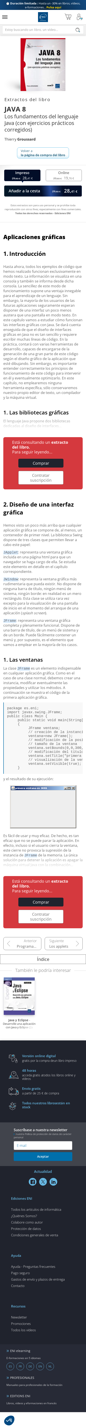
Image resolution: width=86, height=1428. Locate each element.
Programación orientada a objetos (29, 962)
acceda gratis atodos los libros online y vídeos (49, 1090)
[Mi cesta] (68, 17)
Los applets (58, 962)
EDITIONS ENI (20, 1412)
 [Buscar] (77, 30)
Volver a (43, 153)
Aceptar (43, 1172)
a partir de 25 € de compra (49, 1106)
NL (50, 1382)
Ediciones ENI (43, 17)
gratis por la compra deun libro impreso (49, 1074)
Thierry (20, 139)
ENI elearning (20, 1367)
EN (40, 1382)
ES (10, 1382)
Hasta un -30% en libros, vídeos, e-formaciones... (43, 5)
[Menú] (5, 17)
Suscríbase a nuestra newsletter (43, 1149)
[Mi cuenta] (80, 17)
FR (20, 1382)
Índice (43, 975)
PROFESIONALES (22, 1393)
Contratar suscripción (41, 478)
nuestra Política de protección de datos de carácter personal (42, 1151)
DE (30, 1382)
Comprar (41, 463)
